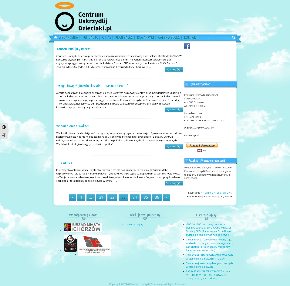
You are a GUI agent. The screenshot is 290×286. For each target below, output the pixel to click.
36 (157, 197)
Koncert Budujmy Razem (73, 49)
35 (146, 197)
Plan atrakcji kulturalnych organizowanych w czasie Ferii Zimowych (209, 264)
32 (112, 197)
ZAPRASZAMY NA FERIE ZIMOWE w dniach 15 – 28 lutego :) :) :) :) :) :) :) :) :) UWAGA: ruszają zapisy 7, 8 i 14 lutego (209, 275)
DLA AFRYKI (64, 163)
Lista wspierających (135, 224)
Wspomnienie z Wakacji (72, 126)
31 (101, 197)
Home (54, 37)
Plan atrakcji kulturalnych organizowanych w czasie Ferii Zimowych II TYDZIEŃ (209, 256)
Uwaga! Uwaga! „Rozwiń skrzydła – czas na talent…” (92, 86)
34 (135, 197)
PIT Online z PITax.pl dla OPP (216, 192)
